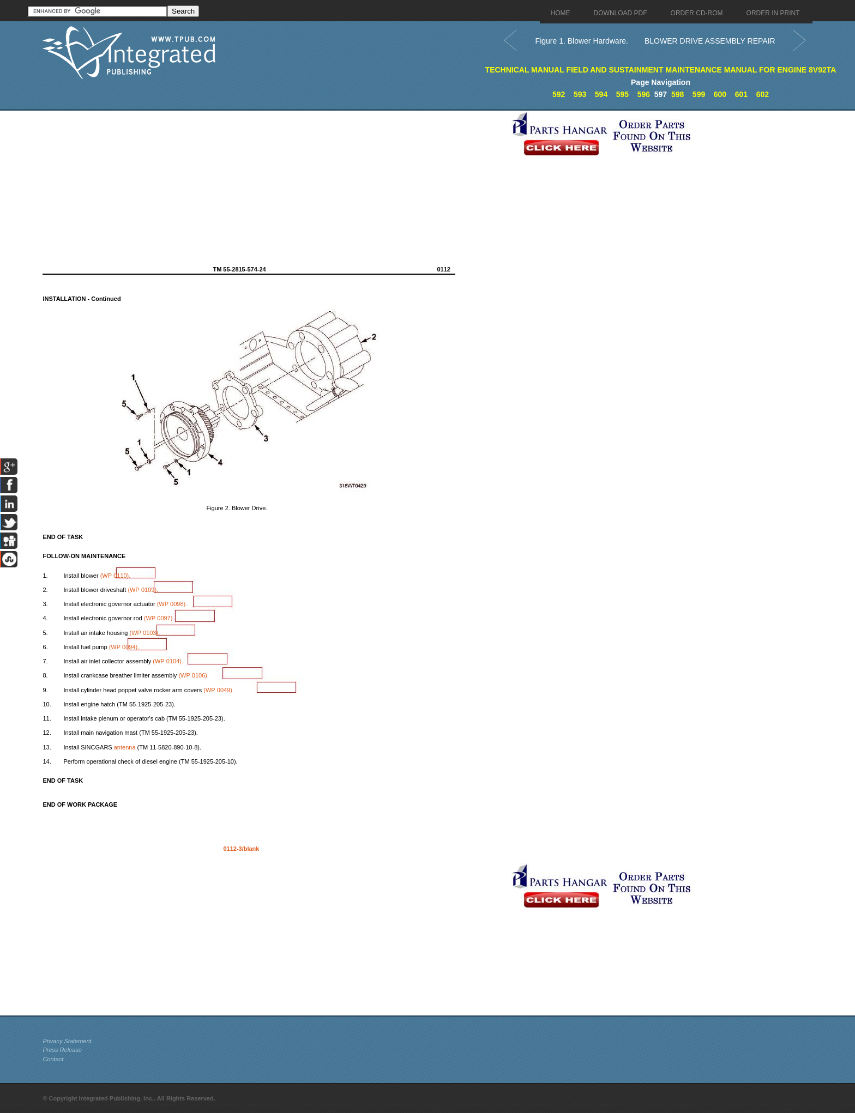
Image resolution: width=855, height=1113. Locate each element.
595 (622, 94)
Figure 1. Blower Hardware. (581, 41)
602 (762, 94)
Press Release (62, 1050)
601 (741, 94)
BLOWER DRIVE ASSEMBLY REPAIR (710, 41)
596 (643, 94)
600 (720, 94)
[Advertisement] (274, 187)
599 (699, 94)
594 (601, 94)
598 (677, 94)
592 (558, 94)
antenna (125, 747)
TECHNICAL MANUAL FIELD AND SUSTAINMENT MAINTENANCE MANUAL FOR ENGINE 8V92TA (660, 69)
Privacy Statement (67, 1041)
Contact (53, 1059)
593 (580, 94)
